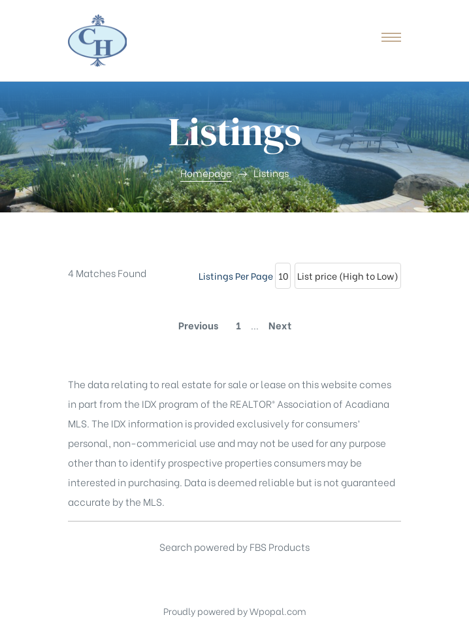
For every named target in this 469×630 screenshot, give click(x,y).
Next (279, 325)
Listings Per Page (236, 275)
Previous (198, 325)
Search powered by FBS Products (234, 546)
